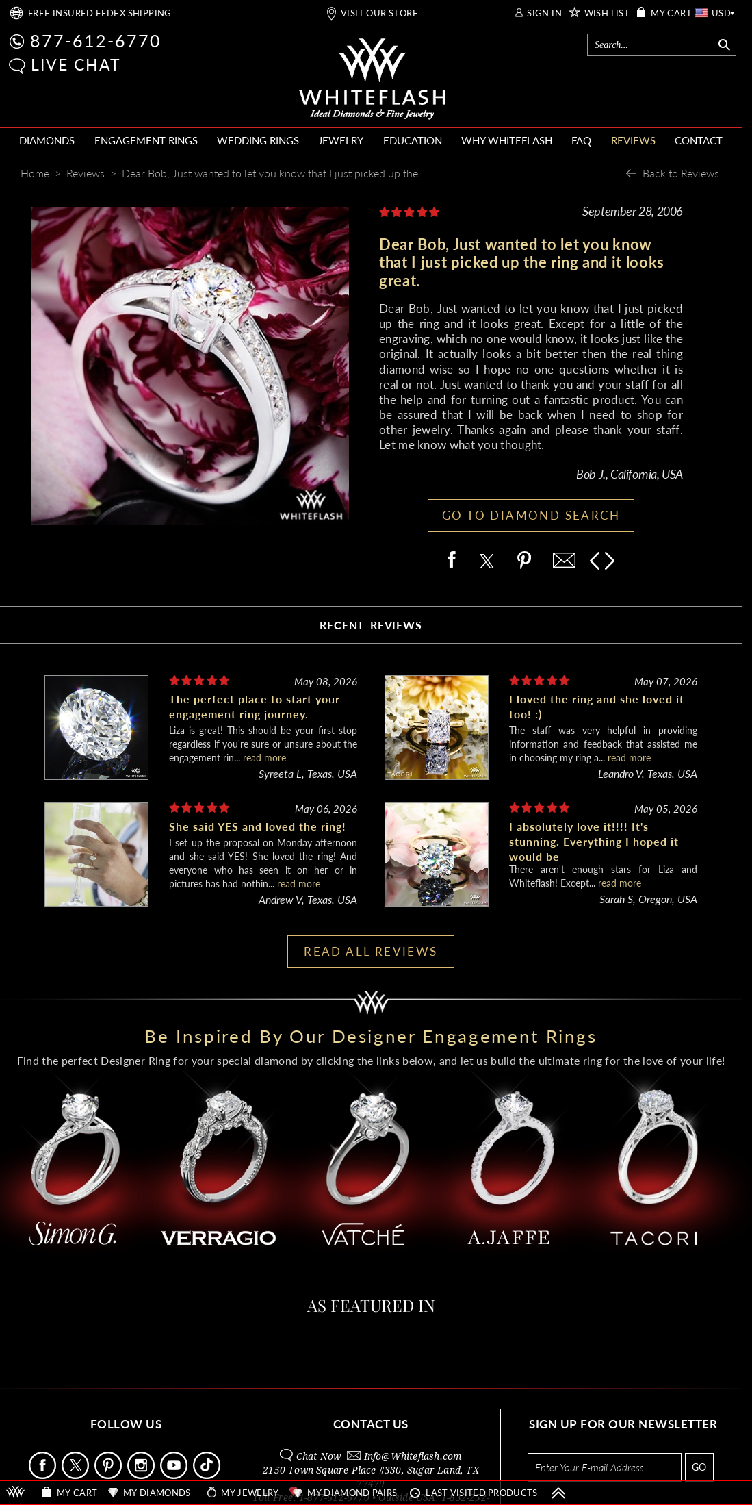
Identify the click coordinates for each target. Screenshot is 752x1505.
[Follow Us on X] (77, 1475)
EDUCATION (412, 140)
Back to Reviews (681, 172)
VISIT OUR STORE (379, 13)
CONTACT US (371, 1424)
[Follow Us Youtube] (175, 1475)
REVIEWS (633, 140)
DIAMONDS (47, 140)
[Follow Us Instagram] (142, 1475)
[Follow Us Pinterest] (109, 1475)
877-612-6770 (95, 40)
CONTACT (699, 140)
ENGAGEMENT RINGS (146, 140)
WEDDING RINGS (258, 140)
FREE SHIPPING (100, 13)
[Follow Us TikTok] (208, 1475)
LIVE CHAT (76, 64)
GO (699, 1467)
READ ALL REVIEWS (370, 951)
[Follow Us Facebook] (44, 1475)
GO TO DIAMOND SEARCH (531, 515)
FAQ (581, 140)
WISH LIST (607, 13)
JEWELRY (340, 140)
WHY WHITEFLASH (506, 140)
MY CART (671, 13)
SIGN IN (544, 13)
